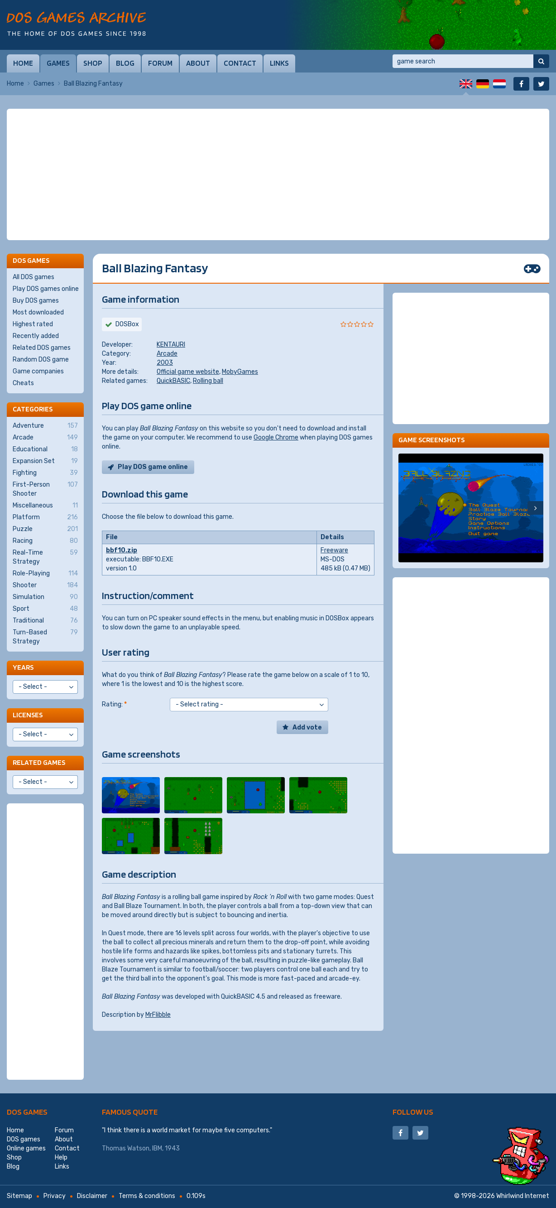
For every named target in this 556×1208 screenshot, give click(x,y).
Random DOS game (41, 359)
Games (58, 63)
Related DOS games (42, 348)
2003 (165, 363)
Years (23, 667)
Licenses (28, 714)
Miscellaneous (45, 505)
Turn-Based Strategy (45, 636)
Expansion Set (45, 461)
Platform (45, 517)
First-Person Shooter (45, 489)
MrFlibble (158, 1015)
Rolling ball (208, 381)
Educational (45, 449)
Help (61, 1157)
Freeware (334, 550)
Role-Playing (45, 573)
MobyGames (240, 372)
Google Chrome (276, 437)
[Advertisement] (278, 174)
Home (23, 63)
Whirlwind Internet (522, 1196)
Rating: (114, 704)
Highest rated (33, 324)
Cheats (23, 383)
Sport (45, 609)
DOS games (27, 1111)
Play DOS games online (46, 289)
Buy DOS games (36, 300)
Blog (125, 63)
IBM (157, 1148)
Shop (92, 63)
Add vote (307, 727)
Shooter (45, 585)
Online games (26, 1148)
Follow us (413, 1111)
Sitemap (19, 1196)
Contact (240, 63)
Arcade (167, 354)
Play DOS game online (153, 467)
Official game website (188, 372)
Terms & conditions (147, 1196)
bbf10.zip (121, 550)
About (198, 63)
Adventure (45, 425)
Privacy (54, 1196)
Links (279, 63)
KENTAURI (171, 344)
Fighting (45, 473)
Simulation (45, 597)
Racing (45, 541)
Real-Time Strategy (45, 556)
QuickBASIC (173, 381)
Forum (160, 63)
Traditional (45, 620)
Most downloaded (38, 312)
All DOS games (33, 277)
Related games (39, 762)
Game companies (38, 371)
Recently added (36, 336)
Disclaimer (92, 1196)
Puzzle (45, 529)
